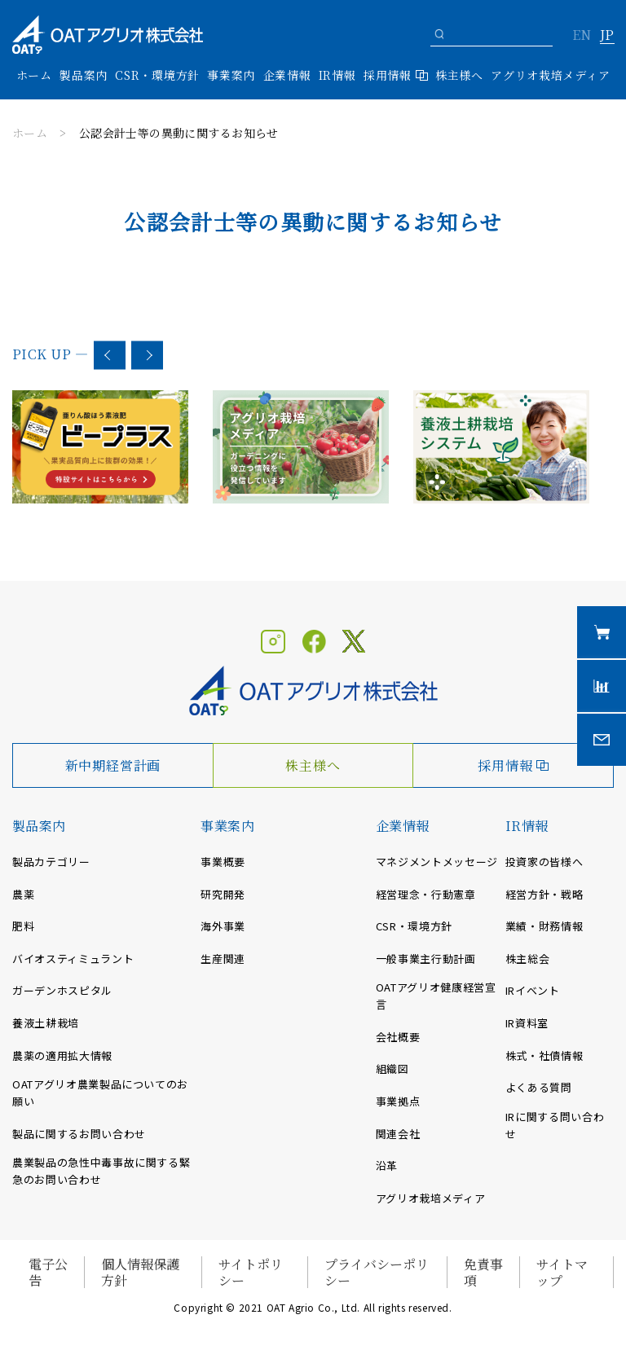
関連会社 (398, 1133)
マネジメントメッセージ (437, 861)
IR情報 (527, 825)
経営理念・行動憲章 (426, 894)
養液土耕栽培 (45, 1023)
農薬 (23, 894)
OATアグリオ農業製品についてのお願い (100, 1092)
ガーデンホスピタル (62, 990)
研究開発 (223, 894)
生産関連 (223, 958)
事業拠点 (398, 1101)
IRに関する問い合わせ (555, 1125)
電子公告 (48, 1271)
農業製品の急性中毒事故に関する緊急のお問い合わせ (101, 1170)
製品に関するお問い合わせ (79, 1133)
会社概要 (398, 1036)
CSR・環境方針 (157, 75)
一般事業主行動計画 (426, 958)
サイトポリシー (250, 1271)
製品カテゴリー (51, 861)
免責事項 (483, 1271)
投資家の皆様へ (544, 861)
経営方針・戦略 (544, 894)
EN (581, 36)
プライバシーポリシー (376, 1271)
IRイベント (532, 990)
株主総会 (527, 958)
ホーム (34, 75)
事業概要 (223, 861)
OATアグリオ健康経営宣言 (436, 995)
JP (607, 36)
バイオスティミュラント (73, 958)
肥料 (23, 926)
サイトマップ (562, 1271)
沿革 (387, 1165)
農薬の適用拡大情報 (62, 1055)
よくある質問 (538, 1087)
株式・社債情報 (544, 1055)
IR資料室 (527, 1023)
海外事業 (223, 926)
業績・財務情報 (544, 926)
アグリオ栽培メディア (550, 75)
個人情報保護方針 (140, 1271)
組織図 (392, 1068)
